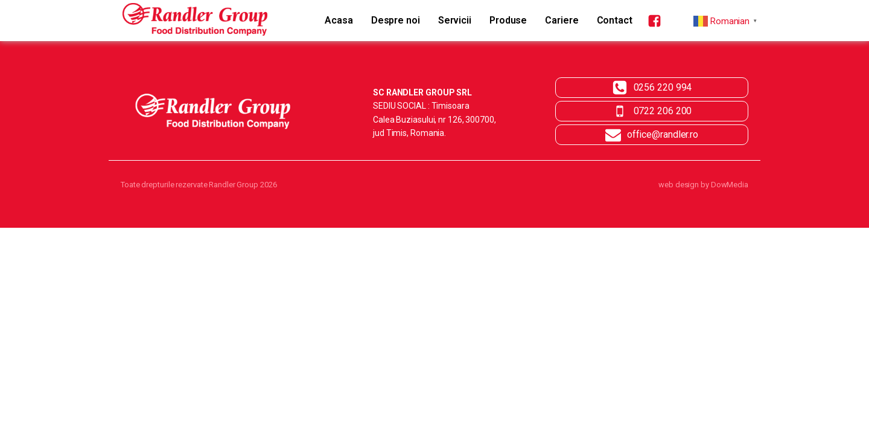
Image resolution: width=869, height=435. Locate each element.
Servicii (454, 20)
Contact (614, 20)
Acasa (339, 20)
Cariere (561, 20)
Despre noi (395, 20)
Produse (508, 20)
